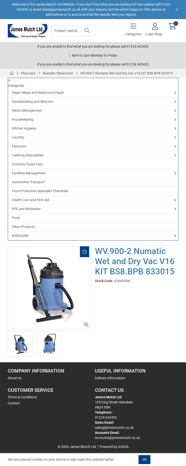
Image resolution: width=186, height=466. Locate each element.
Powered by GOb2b (114, 447)
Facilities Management (29, 173)
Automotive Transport (28, 182)
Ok (144, 459)
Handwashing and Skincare (32, 101)
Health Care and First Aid (30, 200)
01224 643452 (106, 417)
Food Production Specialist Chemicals (40, 191)
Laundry (18, 137)
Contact (14, 403)
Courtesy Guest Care (27, 164)
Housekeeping (22, 119)
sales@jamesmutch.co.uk (114, 428)
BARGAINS (20, 236)
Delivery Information (110, 378)
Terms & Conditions (22, 397)
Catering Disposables (28, 155)
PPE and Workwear (26, 209)
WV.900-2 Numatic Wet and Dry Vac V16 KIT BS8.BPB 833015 (126, 73)
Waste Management (27, 110)
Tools (16, 218)
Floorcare (28, 73)
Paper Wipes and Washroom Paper (38, 93)
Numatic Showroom (58, 73)
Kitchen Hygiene (24, 128)
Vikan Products (23, 227)
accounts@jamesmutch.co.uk (117, 438)
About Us (15, 378)
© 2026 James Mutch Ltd (77, 447)
